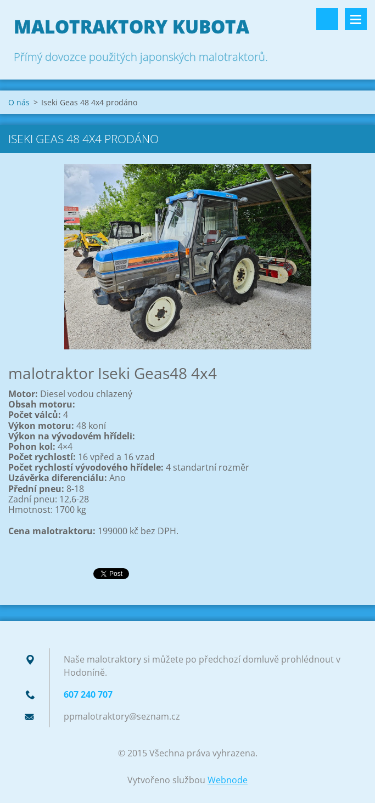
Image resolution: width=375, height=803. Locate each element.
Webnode (228, 780)
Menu (356, 19)
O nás (19, 102)
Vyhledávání (327, 19)
